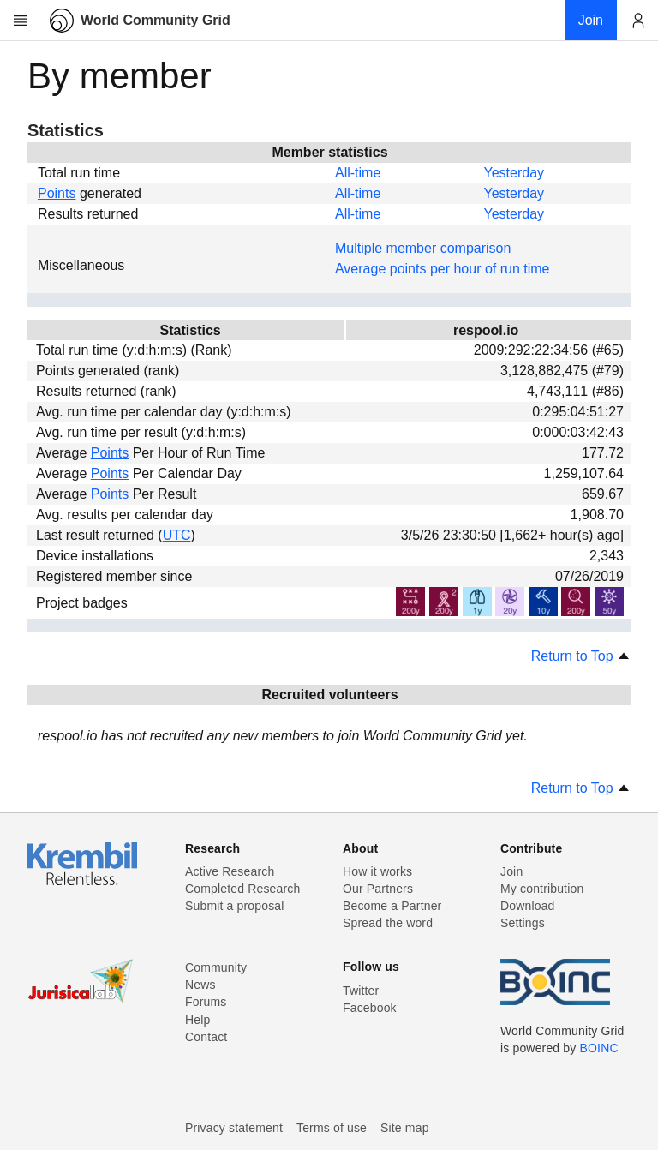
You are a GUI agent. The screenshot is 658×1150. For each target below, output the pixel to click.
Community (216, 967)
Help (197, 1020)
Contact (206, 1037)
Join (511, 871)
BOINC (599, 1048)
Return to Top (581, 656)
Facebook (370, 1008)
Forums (205, 1002)
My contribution (541, 888)
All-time (357, 172)
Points (56, 193)
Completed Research (242, 888)
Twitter (361, 990)
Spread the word (388, 923)
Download (527, 906)
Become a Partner (392, 906)
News (200, 984)
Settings (522, 923)
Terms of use (331, 1128)
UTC (177, 535)
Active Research (229, 871)
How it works (377, 871)
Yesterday (513, 172)
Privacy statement (234, 1128)
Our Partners (378, 888)
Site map (404, 1128)
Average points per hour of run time (442, 268)
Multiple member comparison (423, 248)
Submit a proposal (234, 906)
